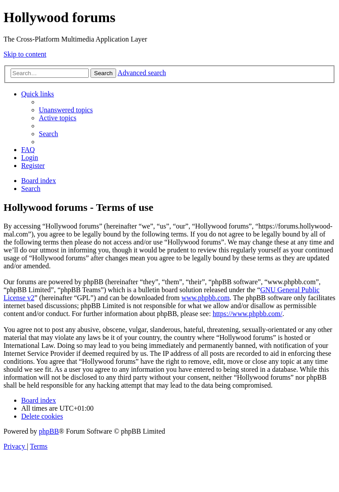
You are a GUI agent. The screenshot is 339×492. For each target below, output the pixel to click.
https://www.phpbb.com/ (247, 313)
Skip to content (25, 54)
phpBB (49, 431)
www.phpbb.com (205, 297)
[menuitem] (66, 110)
